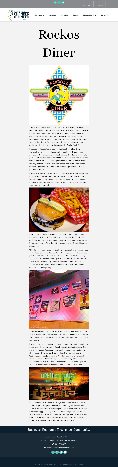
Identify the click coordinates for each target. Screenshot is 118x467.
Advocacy (52, 15)
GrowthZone (80, 464)
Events (75, 15)
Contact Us (105, 15)
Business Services (89, 15)
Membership (39, 15)
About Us (64, 15)
